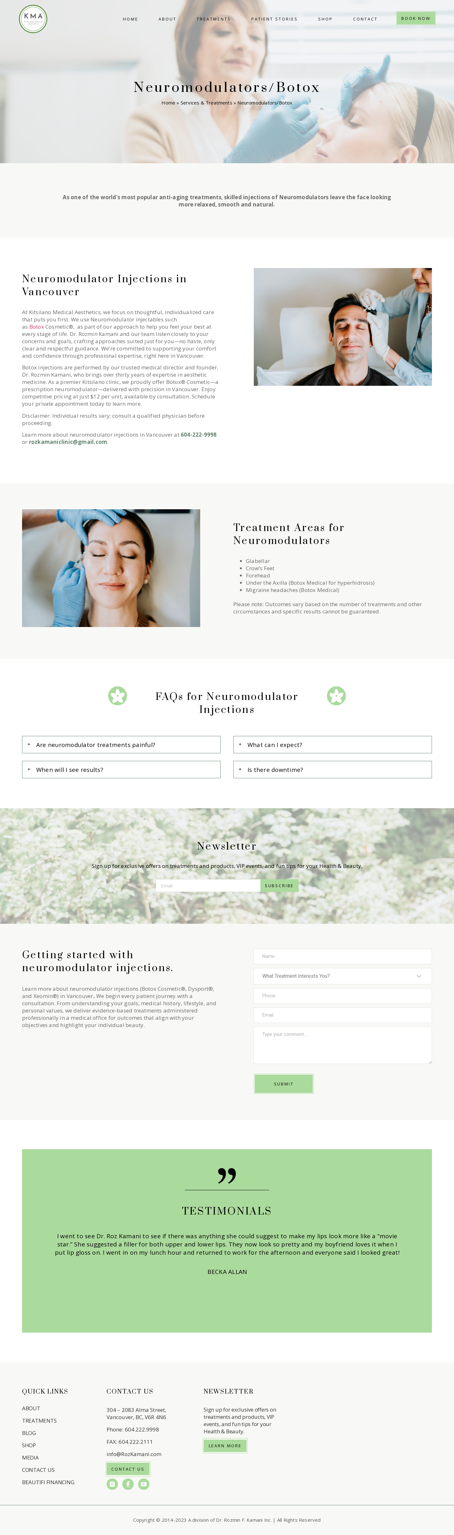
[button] (121, 744)
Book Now (416, 18)
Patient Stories (274, 19)
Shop (325, 19)
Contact (365, 19)
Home (130, 19)
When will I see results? (69, 769)
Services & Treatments (206, 102)
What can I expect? (274, 745)
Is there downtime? (275, 769)
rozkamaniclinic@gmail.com (68, 441)
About (168, 19)
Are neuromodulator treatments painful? (95, 745)
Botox (36, 326)
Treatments (214, 19)
